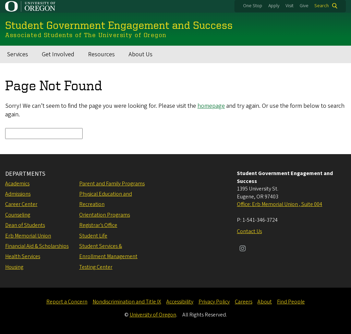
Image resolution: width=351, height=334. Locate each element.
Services (17, 54)
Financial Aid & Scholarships (37, 246)
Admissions (18, 194)
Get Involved (58, 54)
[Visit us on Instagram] (243, 249)
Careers (243, 302)
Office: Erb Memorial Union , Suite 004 (279, 204)
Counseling (17, 215)
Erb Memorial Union (28, 236)
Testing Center (95, 267)
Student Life (93, 236)
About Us (141, 54)
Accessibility (179, 302)
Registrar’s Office (98, 225)
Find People (291, 302)
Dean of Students (25, 225)
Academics (17, 183)
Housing (14, 267)
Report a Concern (66, 302)
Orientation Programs (104, 215)
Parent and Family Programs (112, 183)
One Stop (252, 5)
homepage (211, 106)
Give (304, 5)
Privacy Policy (214, 302)
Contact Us (249, 231)
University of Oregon (153, 315)
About (264, 302)
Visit (289, 5)
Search (321, 5)
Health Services (22, 256)
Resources (101, 54)
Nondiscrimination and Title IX (127, 302)
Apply (273, 5)
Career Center (21, 204)
